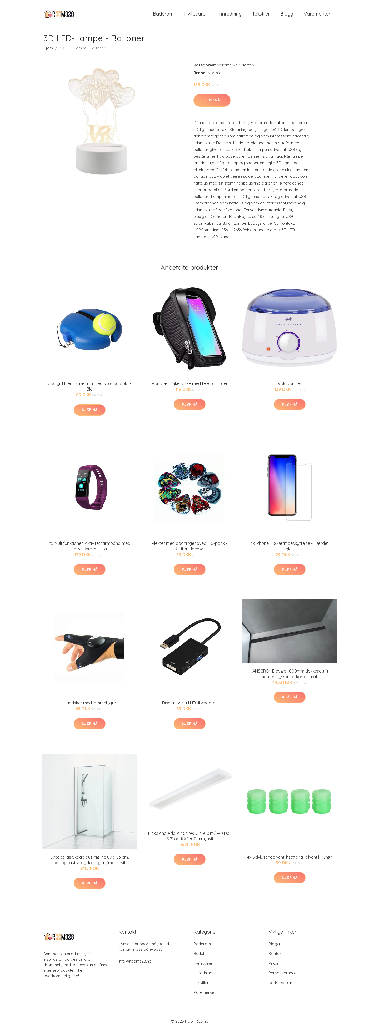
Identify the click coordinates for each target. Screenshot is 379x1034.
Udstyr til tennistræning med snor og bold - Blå (89, 390)
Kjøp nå (212, 103)
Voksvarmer (289, 387)
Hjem (48, 51)
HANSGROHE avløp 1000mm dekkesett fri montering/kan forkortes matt (290, 677)
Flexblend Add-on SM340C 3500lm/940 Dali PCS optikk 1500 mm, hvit (189, 839)
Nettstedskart (281, 986)
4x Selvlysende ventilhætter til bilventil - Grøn (289, 860)
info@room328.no (135, 964)
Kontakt (275, 957)
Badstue (201, 957)
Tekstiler (261, 16)
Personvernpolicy (284, 976)
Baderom (163, 16)
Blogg (286, 16)
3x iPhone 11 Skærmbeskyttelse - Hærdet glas (290, 549)
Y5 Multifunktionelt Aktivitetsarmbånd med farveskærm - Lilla (89, 549)
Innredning (230, 16)
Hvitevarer (195, 16)
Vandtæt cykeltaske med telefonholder (190, 387)
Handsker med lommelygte (89, 706)
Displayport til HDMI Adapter (189, 706)
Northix (247, 68)
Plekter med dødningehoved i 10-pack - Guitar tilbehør (189, 549)
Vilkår (273, 966)
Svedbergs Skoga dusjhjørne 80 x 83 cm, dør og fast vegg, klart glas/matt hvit (89, 863)
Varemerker (317, 16)
